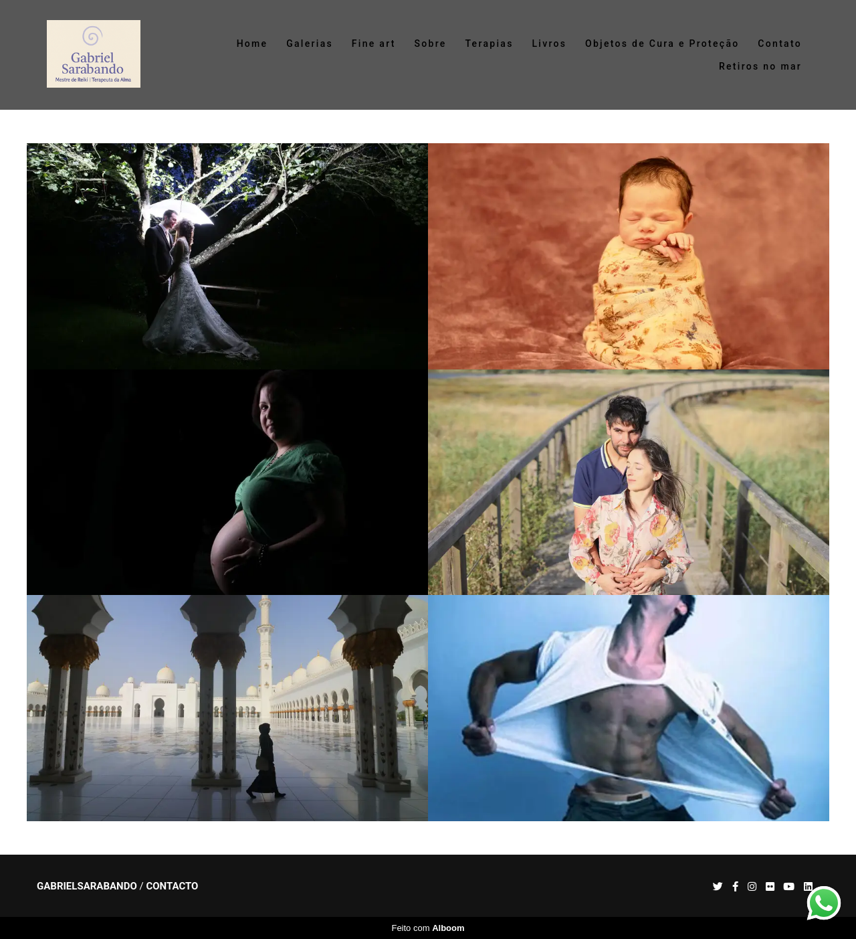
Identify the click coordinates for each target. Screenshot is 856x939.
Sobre (431, 43)
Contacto (172, 886)
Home (252, 43)
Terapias (489, 43)
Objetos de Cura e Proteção (662, 43)
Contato (780, 43)
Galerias (309, 43)
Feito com (427, 928)
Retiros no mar (760, 66)
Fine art (374, 43)
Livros (549, 43)
